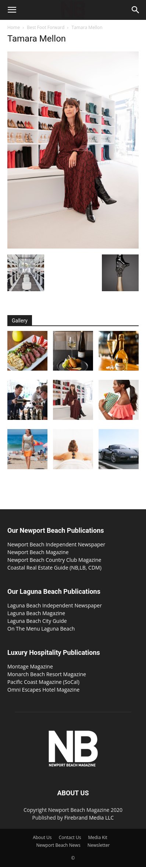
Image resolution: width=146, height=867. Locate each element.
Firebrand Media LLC (89, 817)
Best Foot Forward (45, 27)
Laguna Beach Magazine (36, 613)
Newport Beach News (58, 845)
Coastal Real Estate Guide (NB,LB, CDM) (54, 567)
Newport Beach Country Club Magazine (54, 559)
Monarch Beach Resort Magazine (46, 674)
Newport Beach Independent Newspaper (56, 544)
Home (13, 27)
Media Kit (97, 837)
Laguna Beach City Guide (37, 620)
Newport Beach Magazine (38, 552)
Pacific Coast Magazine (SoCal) (43, 681)
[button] (12, 10)
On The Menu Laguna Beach (41, 628)
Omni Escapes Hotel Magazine (43, 689)
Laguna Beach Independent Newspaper (54, 605)
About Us (42, 837)
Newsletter (99, 845)
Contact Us (70, 837)
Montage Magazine (30, 666)
